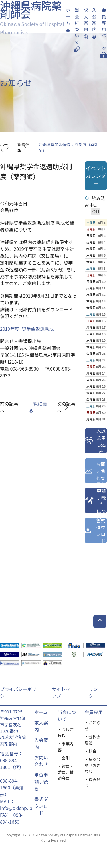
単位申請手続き (41, 781)
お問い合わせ (41, 761)
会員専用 (93, 712)
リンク (93, 692)
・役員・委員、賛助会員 (66, 772)
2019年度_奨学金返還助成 (27, 328)
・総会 (90, 751)
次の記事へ (66, 407)
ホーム (41, 712)
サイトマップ (61, 692)
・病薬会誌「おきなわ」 (92, 765)
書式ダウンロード (41, 805)
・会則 (64, 758)
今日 (95, 211)
